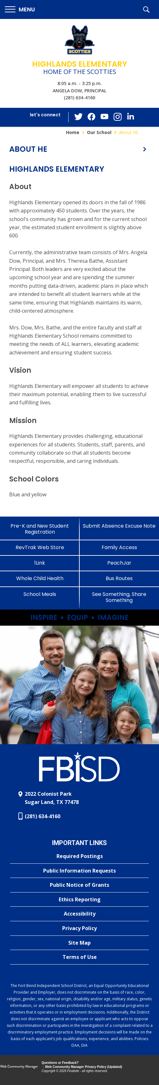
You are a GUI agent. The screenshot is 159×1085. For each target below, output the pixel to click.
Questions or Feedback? (60, 1062)
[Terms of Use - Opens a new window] (79, 957)
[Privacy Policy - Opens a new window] (79, 928)
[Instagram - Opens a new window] (117, 117)
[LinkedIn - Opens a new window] (129, 117)
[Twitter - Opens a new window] (79, 117)
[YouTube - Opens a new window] (104, 117)
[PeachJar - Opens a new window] (119, 563)
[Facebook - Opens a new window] (91, 117)
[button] (20, 9)
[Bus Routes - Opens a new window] (119, 578)
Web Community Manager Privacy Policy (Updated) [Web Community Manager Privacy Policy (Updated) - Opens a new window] (83, 1067)
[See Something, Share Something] (119, 597)
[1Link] (39, 563)
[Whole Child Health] (39, 578)
